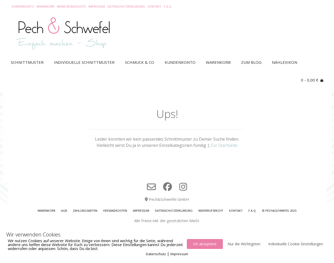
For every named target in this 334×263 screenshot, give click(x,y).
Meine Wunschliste (71, 6)
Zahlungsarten (85, 210)
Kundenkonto (23, 6)
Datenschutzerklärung (126, 6)
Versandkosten (115, 210)
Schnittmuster (27, 62)
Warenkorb (45, 6)
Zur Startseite (223, 145)
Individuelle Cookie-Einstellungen (295, 243)
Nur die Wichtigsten (244, 243)
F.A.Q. (168, 6)
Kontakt (154, 6)
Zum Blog (251, 62)
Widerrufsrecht (210, 210)
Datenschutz (156, 254)
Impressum (96, 6)
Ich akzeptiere (205, 243)
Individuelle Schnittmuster (84, 62)
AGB (64, 210)
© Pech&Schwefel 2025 (279, 210)
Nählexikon (284, 62)
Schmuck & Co (139, 62)
